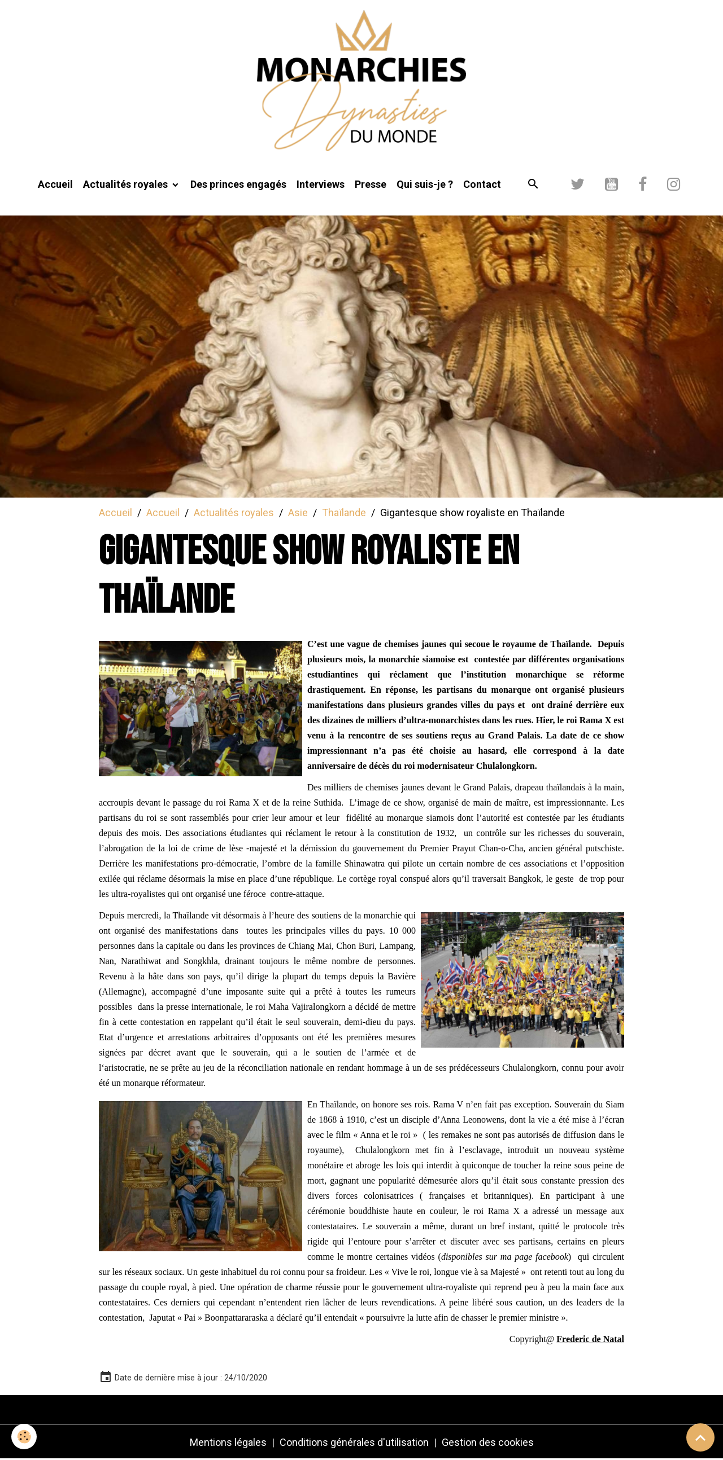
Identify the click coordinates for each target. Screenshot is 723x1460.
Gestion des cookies (488, 1442)
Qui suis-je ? (425, 184)
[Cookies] (24, 1436)
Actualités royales (126, 184)
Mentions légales (228, 1442)
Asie (298, 512)
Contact (482, 184)
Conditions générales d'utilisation (354, 1442)
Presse (370, 184)
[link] (590, 1339)
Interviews (321, 184)
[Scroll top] (700, 1437)
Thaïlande (344, 512)
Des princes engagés (238, 184)
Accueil (55, 184)
